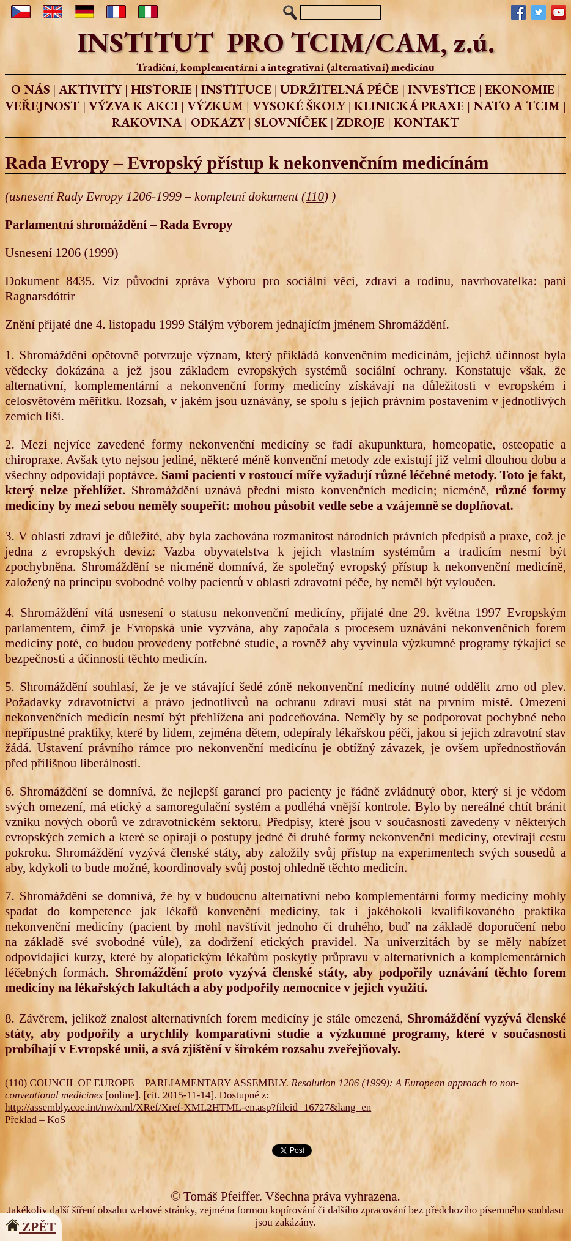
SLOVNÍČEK (291, 122)
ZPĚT (31, 1227)
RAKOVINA (147, 122)
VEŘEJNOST (42, 105)
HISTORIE (161, 89)
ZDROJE (360, 122)
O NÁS (30, 89)
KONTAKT (426, 122)
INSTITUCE (236, 89)
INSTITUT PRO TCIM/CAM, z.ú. (286, 42)
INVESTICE (442, 89)
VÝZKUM (215, 105)
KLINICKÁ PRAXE (409, 105)
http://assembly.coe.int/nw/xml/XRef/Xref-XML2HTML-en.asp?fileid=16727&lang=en (188, 1107)
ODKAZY (218, 122)
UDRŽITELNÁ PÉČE (339, 89)
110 (315, 196)
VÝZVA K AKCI (133, 105)
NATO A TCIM (516, 105)
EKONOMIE (519, 89)
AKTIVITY (90, 89)
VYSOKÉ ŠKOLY (298, 105)
